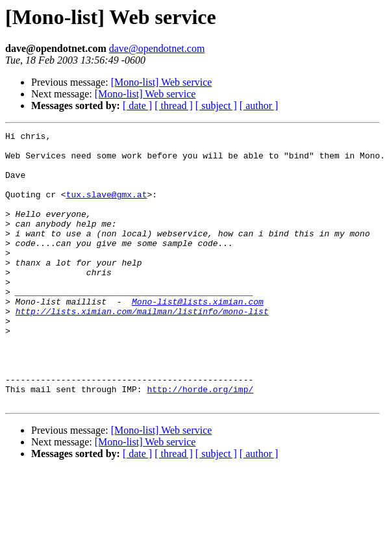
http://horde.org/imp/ (200, 441)
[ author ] (259, 105)
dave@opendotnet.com (157, 48)
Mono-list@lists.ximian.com (198, 336)
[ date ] (137, 105)
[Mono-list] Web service (161, 82)
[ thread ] (174, 105)
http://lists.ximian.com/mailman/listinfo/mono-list (142, 348)
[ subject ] (216, 105)
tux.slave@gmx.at (106, 208)
